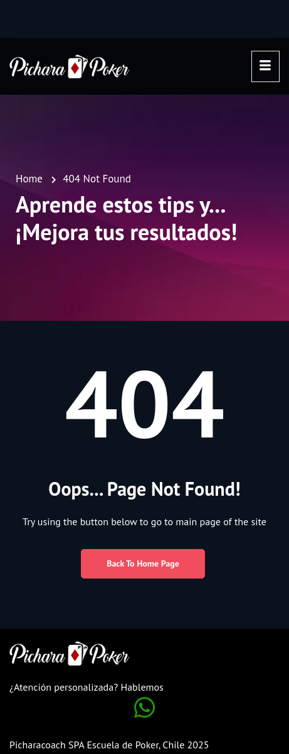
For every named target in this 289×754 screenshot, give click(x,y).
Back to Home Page (143, 563)
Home (29, 179)
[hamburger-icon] (265, 66)
